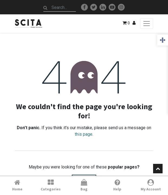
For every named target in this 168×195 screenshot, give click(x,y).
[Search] (45, 7)
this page (83, 134)
